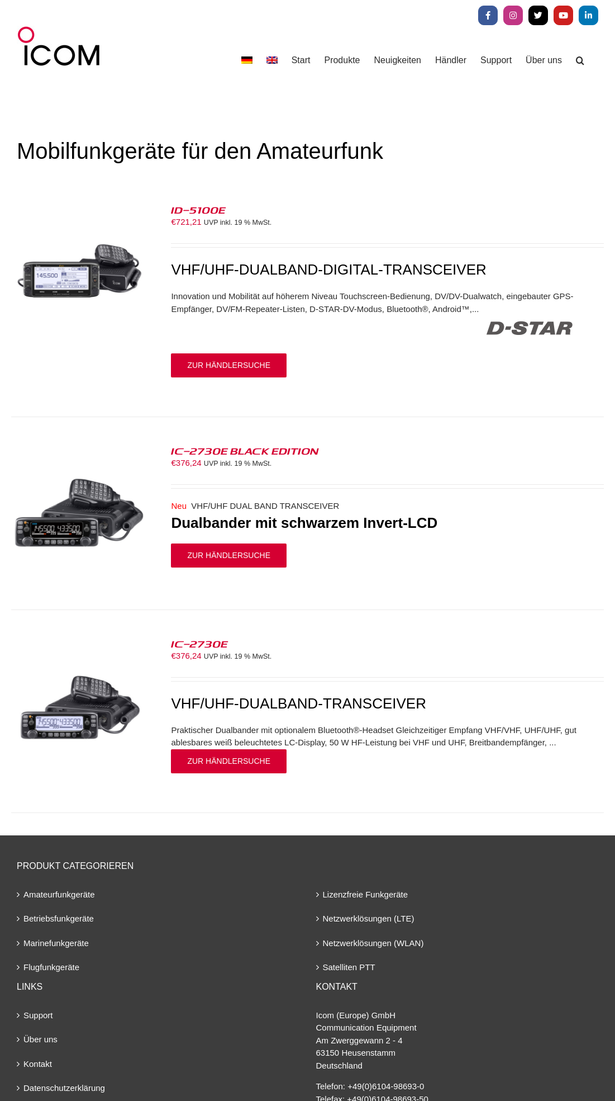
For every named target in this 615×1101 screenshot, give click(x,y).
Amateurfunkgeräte (59, 894)
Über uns (40, 1039)
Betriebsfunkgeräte (58, 918)
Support (38, 1015)
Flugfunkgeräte (51, 967)
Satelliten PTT (349, 967)
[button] (580, 60)
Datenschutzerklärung (64, 1088)
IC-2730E (199, 643)
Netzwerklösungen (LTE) (368, 918)
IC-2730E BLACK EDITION (244, 450)
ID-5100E (198, 209)
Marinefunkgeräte (56, 943)
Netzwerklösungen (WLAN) (373, 943)
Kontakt (37, 1064)
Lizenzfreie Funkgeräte (365, 894)
